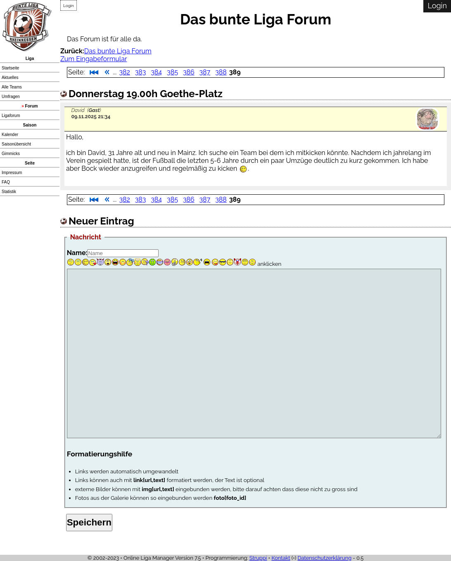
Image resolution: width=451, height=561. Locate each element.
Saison (30, 125)
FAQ (6, 182)
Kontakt (280, 558)
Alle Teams (12, 87)
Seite (30, 163)
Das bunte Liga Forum (118, 51)
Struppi (258, 558)
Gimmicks (11, 153)
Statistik (9, 191)
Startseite (10, 68)
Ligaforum (11, 115)
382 (124, 72)
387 (205, 72)
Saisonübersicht (16, 144)
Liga (30, 58)
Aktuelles (10, 77)
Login (68, 5)
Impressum (12, 172)
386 (189, 72)
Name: (77, 253)
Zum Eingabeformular (93, 59)
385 (172, 72)
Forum (31, 106)
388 (221, 72)
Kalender (10, 134)
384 (156, 72)
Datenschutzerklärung (324, 558)
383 (140, 72)
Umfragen (11, 96)
